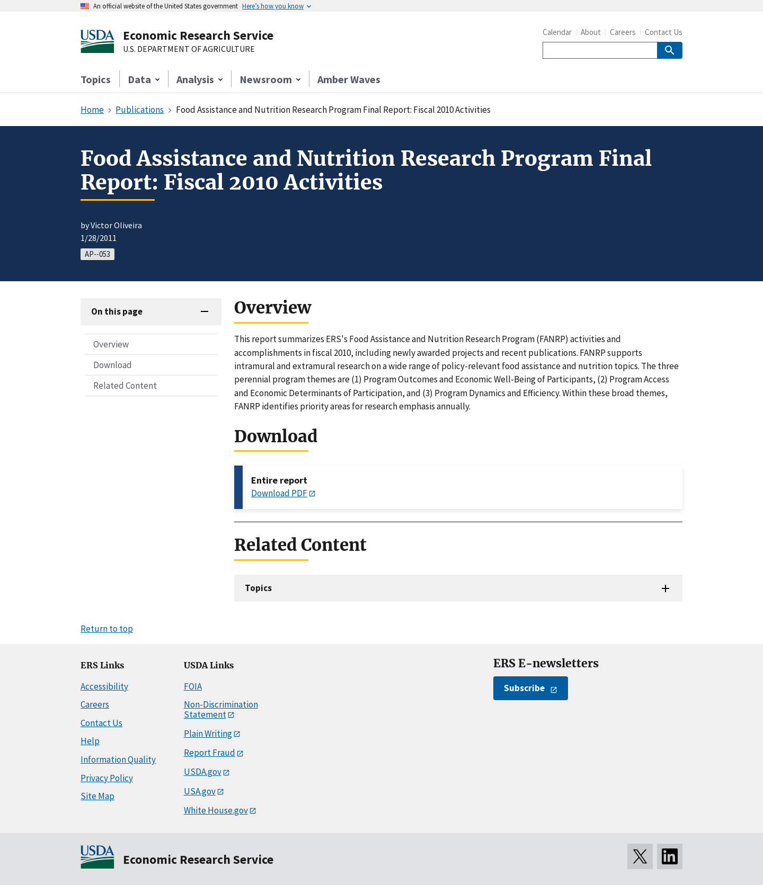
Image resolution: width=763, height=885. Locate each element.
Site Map (97, 796)
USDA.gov (202, 771)
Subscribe (524, 688)
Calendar (557, 32)
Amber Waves (348, 79)
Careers (623, 32)
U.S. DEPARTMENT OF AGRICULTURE (189, 49)
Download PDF (279, 493)
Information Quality (118, 759)
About (591, 32)
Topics (96, 79)
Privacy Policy (107, 778)
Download (112, 365)
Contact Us (663, 32)
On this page (117, 311)
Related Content (125, 385)
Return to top (107, 628)
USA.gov (200, 791)
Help (90, 741)
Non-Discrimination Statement (221, 709)
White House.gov (216, 810)
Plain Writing (208, 733)
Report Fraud (209, 752)
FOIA (193, 686)
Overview (111, 344)
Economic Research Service (198, 35)
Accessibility (104, 686)
